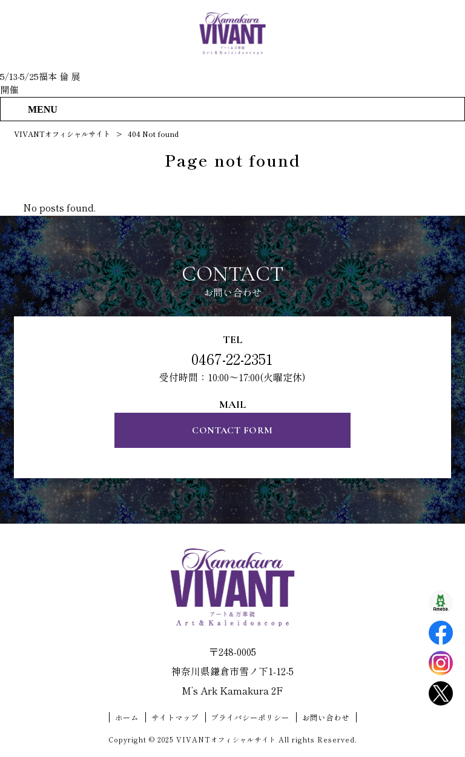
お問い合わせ (325, 717)
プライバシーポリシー (250, 717)
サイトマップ (175, 717)
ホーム (127, 717)
